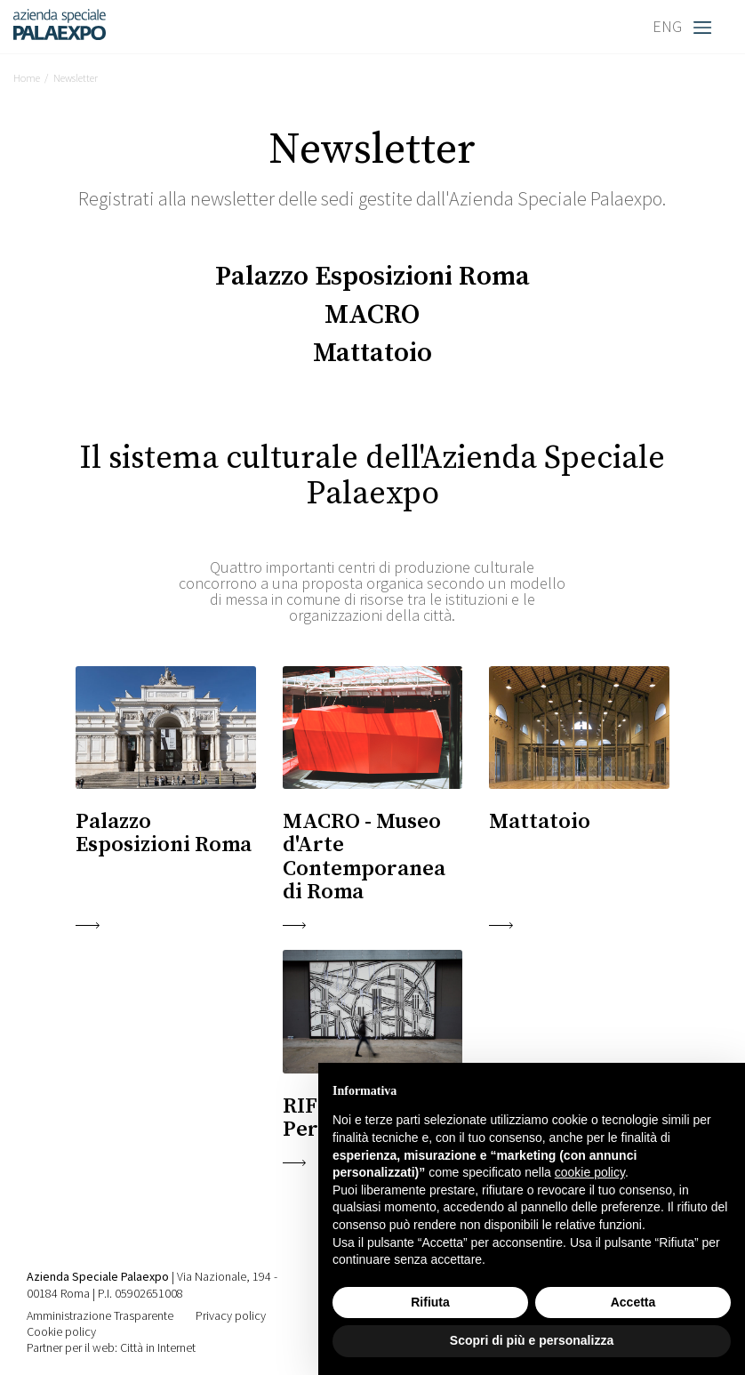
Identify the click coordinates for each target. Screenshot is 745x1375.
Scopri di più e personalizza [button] (531, 1340)
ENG (667, 26)
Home (26, 77)
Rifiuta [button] (430, 1302)
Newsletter (75, 77)
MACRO (372, 315)
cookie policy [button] (590, 1172)
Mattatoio (372, 353)
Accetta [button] (633, 1302)
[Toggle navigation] (707, 26)
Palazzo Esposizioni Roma (372, 276)
